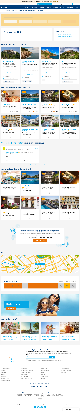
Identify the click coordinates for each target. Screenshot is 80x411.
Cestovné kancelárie (5, 368)
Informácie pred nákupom (27, 370)
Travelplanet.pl (56, 404)
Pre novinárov (44, 368)
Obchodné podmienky (26, 372)
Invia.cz (47, 404)
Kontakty (43, 378)
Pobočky (43, 374)
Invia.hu (50, 404)
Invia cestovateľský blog (26, 378)
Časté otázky (24, 368)
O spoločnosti (44, 376)
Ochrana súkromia (65, 368)
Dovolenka (8, 10)
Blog (64, 7)
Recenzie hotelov (57, 7)
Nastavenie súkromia (66, 370)
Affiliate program (45, 370)
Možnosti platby (24, 376)
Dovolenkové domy (5, 380)
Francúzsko (14, 10)
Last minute (4, 372)
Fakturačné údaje (25, 374)
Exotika (3, 374)
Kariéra (42, 372)
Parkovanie (3, 376)
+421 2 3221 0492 (40, 386)
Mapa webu (63, 372)
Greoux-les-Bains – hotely (12, 143)
